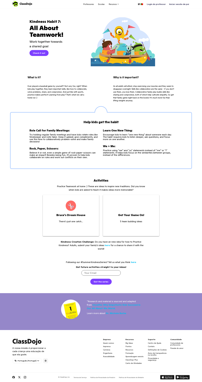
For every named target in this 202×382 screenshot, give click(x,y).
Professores (88, 4)
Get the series (101, 281)
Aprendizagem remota (134, 356)
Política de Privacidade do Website (131, 377)
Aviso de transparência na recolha (157, 354)
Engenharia (107, 353)
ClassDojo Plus (131, 360)
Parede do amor (176, 348)
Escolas (101, 4)
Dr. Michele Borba (116, 313)
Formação (129, 353)
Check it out (39, 53)
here (107, 245)
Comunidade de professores (176, 344)
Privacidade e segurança (153, 359)
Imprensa (107, 346)
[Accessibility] (45, 360)
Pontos (128, 346)
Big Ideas (129, 343)
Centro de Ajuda (154, 343)
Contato (151, 346)
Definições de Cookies (157, 350)
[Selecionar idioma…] (140, 4)
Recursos (129, 350)
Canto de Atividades (133, 363)
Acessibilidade (109, 356)
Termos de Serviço (80, 377)
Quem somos (108, 343)
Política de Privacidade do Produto (102, 377)
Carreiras (106, 350)
